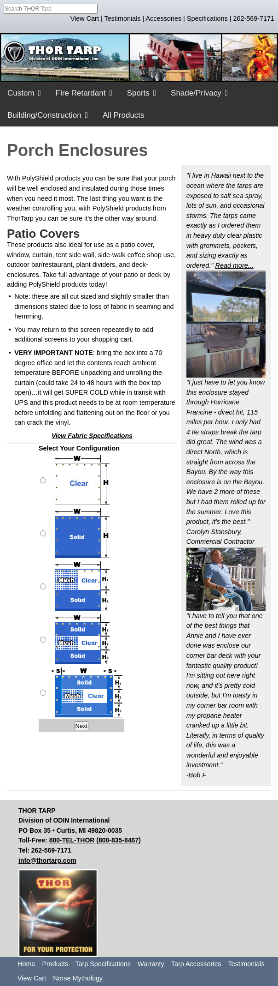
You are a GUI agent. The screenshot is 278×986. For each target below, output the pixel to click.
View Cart (84, 18)
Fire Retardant (81, 93)
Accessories (164, 18)
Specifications (207, 18)
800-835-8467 (118, 840)
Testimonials (122, 18)
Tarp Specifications (103, 964)
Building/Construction (44, 115)
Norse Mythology (78, 978)
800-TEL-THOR (72, 840)
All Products (124, 115)
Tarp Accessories (196, 964)
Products (55, 964)
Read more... (234, 265)
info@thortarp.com (47, 860)
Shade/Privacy (196, 93)
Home (26, 964)
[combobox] (51, 9)
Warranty (151, 964)
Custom (21, 93)
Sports (138, 93)
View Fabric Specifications (92, 435)
